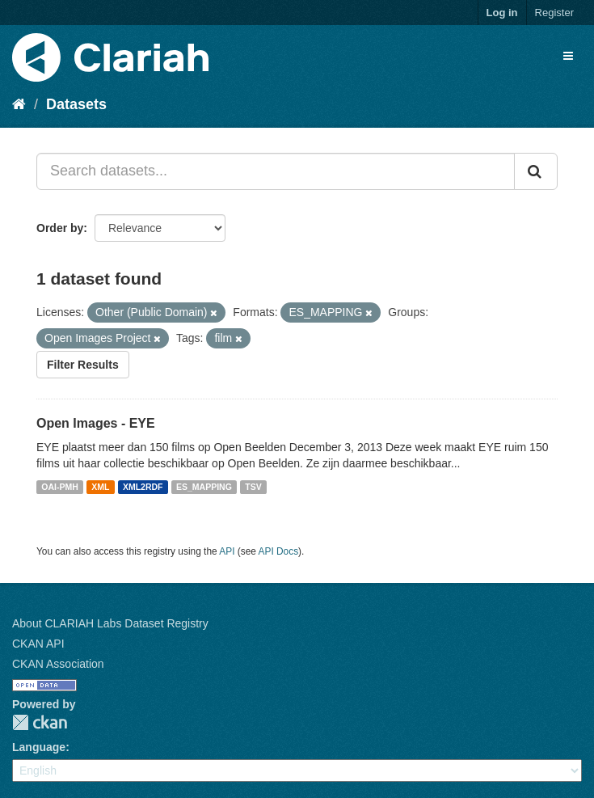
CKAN (39, 722)
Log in (502, 12)
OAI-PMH (59, 487)
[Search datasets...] (275, 171)
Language (38, 747)
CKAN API (38, 643)
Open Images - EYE (95, 423)
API (226, 551)
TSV (253, 487)
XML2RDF (143, 487)
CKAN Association (58, 663)
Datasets (76, 104)
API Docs (279, 551)
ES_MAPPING (204, 487)
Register (554, 12)
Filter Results (83, 364)
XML (100, 487)
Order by (59, 228)
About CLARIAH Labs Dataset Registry (110, 623)
